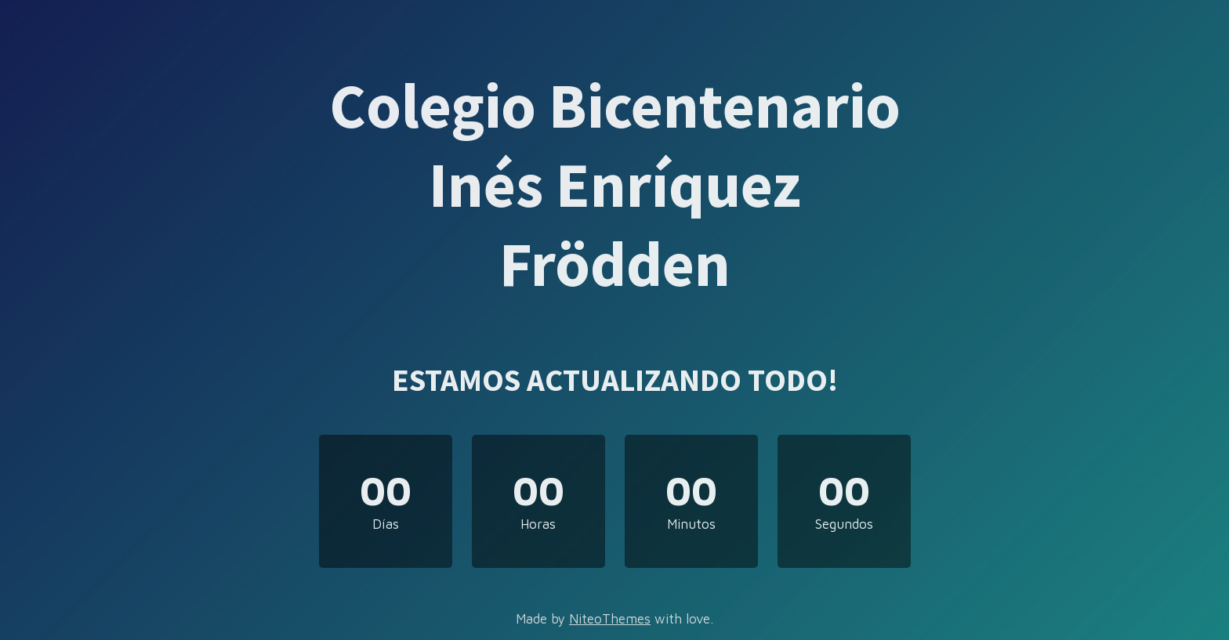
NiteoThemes (610, 619)
